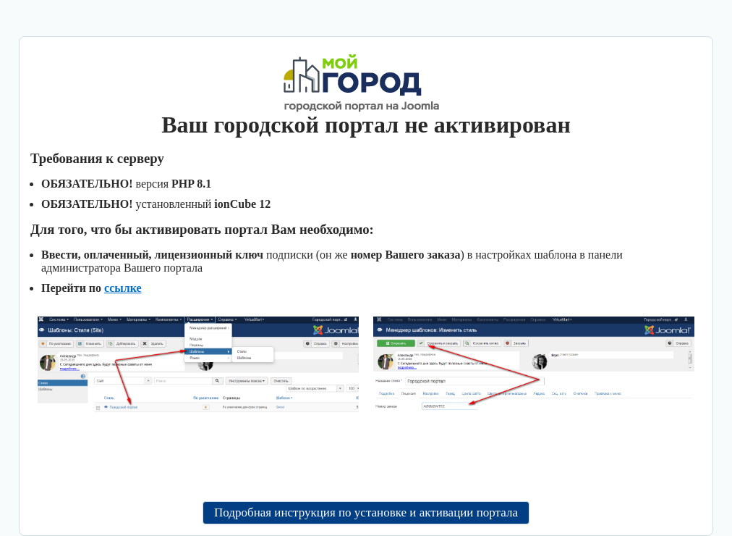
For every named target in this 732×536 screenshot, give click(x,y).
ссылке (123, 288)
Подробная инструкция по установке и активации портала (366, 512)
